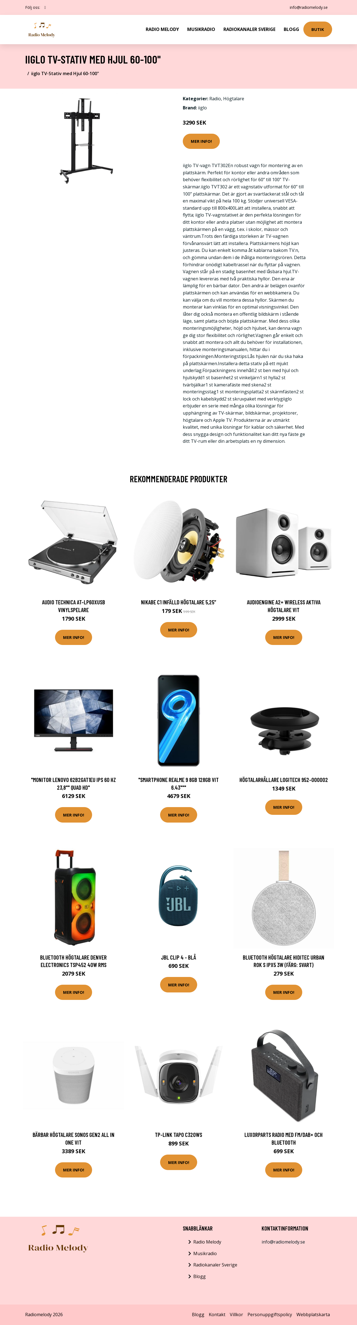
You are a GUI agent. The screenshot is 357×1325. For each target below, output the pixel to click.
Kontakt (217, 1314)
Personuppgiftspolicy (269, 1314)
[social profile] (45, 7)
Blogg (291, 29)
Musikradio (201, 29)
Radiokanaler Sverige (249, 29)
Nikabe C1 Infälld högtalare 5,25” (178, 602)
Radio (215, 99)
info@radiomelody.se (309, 7)
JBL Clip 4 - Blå (178, 957)
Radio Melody (162, 29)
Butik (317, 29)
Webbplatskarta (313, 1314)
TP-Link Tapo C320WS (178, 1134)
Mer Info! (201, 141)
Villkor (236, 1314)
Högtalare (233, 99)
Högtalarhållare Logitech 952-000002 (283, 779)
